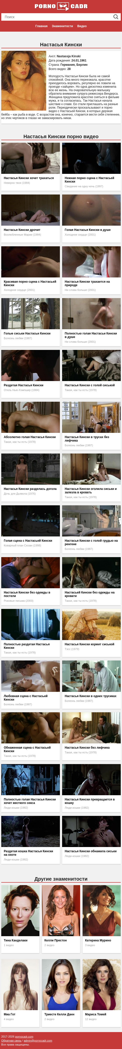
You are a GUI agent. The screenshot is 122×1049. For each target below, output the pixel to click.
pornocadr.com (24, 1036)
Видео (82, 26)
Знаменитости (62, 26)
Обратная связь (11, 1040)
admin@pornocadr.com (38, 1040)
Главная (41, 26)
